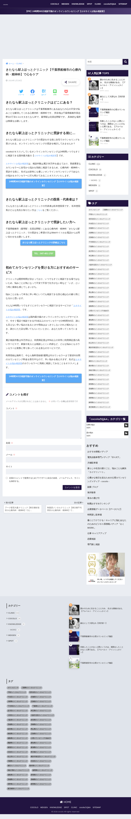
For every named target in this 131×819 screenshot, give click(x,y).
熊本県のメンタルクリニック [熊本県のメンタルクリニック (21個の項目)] (99, 368)
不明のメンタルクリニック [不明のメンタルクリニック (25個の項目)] (98, 216)
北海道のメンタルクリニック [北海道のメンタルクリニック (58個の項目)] (99, 239)
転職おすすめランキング (99, 507)
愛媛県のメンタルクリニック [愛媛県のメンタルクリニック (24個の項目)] (99, 317)
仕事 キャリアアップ (97, 537)
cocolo (8, 4)
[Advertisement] (65, 37)
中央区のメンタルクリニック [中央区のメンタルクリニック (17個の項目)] (99, 225)
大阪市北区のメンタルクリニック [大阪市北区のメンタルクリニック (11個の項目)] (100, 267)
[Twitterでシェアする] (21, 92)
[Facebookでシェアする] (32, 92)
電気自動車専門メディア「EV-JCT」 (105, 459)
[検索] (125, 62)
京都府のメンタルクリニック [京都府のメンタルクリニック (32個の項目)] (99, 230)
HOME (65, 806)
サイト (9, 468)
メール (10, 456)
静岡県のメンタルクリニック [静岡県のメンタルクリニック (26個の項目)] (99, 404)
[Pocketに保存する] (66, 92)
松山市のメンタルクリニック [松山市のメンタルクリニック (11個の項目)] (99, 345)
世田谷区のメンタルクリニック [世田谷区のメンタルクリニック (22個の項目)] (99, 221)
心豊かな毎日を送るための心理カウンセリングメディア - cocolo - (107, 482)
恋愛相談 (91, 543)
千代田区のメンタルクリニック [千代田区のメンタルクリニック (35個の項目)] (99, 244)
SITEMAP (123, 4)
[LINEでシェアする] (55, 92)
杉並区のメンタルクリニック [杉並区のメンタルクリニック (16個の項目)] (99, 335)
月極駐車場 (92, 465)
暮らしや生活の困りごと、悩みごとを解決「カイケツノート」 (107, 472)
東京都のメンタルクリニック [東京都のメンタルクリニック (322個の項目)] (99, 340)
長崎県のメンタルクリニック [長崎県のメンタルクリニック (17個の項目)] (99, 395)
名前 (9, 444)
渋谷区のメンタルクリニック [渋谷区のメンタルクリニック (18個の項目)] (99, 358)
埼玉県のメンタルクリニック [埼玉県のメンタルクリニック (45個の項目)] (99, 257)
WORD (96, 182)
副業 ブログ (93, 490)
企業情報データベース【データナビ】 (105, 512)
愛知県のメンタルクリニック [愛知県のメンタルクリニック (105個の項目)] (99, 322)
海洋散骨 (91, 495)
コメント (11, 410)
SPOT (89, 4)
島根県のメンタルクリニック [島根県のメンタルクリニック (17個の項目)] (99, 299)
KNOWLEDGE (78, 4)
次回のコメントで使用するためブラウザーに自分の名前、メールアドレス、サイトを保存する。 (44, 481)
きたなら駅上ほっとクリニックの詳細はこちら (44, 243)
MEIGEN (65, 4)
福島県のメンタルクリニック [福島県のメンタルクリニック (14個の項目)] (99, 381)
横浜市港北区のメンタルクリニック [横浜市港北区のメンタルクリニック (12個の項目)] (101, 349)
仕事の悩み (90, 426)
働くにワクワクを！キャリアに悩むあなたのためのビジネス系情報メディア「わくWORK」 (107, 528)
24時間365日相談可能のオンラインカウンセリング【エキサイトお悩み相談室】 (43, 184)
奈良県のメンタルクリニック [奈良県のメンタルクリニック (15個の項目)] (99, 276)
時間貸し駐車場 (95, 518)
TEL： (44, 254)
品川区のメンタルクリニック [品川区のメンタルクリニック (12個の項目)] (99, 253)
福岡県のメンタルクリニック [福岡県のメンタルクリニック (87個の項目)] (99, 377)
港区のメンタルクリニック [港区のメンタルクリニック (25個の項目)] (98, 363)
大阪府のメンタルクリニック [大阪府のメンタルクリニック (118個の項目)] (99, 271)
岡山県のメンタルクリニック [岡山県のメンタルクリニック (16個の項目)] (99, 294)
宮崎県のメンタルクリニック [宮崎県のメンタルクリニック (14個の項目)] (99, 285)
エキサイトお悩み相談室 (46, 156)
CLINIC (98, 4)
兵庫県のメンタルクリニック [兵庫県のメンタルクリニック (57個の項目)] (99, 234)
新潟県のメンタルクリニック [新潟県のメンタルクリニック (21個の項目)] (99, 331)
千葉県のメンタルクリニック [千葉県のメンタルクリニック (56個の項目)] (99, 248)
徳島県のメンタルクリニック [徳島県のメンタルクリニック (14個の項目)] (99, 308)
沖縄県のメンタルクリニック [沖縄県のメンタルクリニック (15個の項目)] (99, 354)
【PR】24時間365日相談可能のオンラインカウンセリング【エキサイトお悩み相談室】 (65, 11)
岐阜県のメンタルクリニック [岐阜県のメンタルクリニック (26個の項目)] (99, 289)
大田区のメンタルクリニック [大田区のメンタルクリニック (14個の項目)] (99, 262)
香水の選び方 (93, 501)
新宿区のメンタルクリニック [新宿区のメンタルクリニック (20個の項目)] (99, 326)
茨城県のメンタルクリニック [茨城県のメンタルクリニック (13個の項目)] (99, 390)
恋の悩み (89, 435)
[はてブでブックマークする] (43, 92)
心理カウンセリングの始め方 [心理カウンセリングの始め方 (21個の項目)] (99, 312)
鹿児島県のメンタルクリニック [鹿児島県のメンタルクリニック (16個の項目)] (99, 409)
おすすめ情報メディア (98, 453)
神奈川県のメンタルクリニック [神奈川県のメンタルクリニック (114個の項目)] (99, 372)
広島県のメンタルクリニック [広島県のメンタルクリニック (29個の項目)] (99, 303)
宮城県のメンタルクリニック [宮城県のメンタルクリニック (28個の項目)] (99, 280)
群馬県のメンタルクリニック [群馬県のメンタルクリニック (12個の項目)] (99, 386)
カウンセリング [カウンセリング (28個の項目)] (94, 211)
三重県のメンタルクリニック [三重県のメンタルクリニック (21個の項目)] (113, 211)
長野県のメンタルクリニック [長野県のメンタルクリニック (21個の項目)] (99, 400)
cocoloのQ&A (110, 4)
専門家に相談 (93, 549)
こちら (39, 210)
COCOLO (55, 4)
